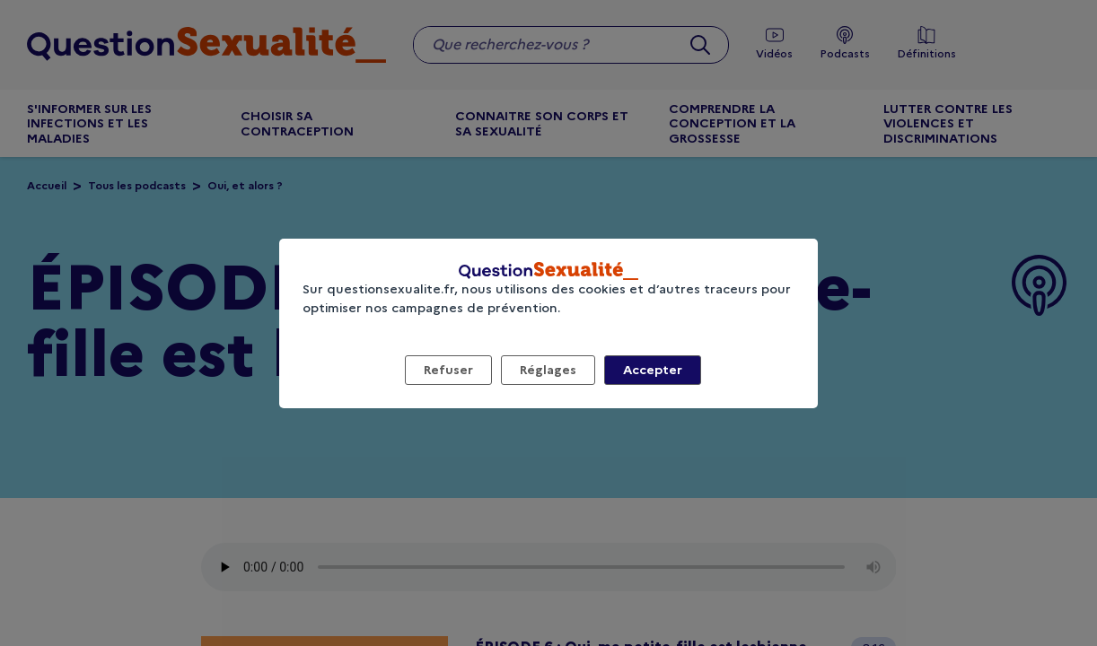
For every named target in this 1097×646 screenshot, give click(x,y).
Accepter (652, 370)
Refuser (448, 370)
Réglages (548, 370)
